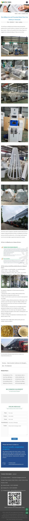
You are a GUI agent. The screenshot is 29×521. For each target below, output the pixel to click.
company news (25, 13)
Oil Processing (19, 519)
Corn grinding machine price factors (8, 381)
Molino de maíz (20, 515)
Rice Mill (20, 517)
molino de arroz (13, 515)
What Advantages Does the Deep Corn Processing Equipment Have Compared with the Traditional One (8, 379)
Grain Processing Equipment (11, 517)
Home (16, 13)
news (19, 13)
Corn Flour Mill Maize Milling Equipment (8, 377)
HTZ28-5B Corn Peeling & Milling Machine (20, 379)
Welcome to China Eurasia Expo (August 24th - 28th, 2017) (8, 383)
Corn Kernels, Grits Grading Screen (20, 375)
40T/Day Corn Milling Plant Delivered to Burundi (20, 381)
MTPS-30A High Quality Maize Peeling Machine (20, 383)
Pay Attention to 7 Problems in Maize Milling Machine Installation (8, 375)
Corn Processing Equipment (11, 514)
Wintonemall (20, 514)
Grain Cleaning (12, 519)
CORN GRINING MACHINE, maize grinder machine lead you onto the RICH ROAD (20, 377)
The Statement (8, 365)
